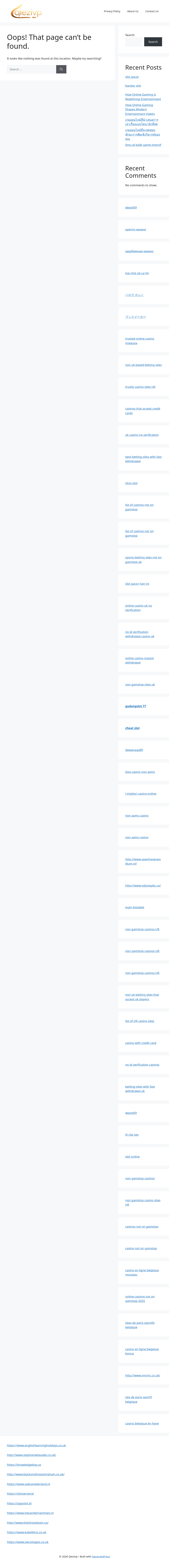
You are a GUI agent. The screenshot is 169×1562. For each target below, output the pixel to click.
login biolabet (134, 907)
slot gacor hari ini (137, 584)
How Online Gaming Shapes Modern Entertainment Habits (140, 109)
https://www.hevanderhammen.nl (30, 1513)
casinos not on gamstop (141, 1226)
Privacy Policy (112, 11)
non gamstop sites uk (140, 684)
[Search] (61, 69)
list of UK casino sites (139, 1021)
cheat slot (132, 728)
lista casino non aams (140, 772)
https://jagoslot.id (19, 1503)
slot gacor (132, 77)
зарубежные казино (139, 251)
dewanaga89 (134, 750)
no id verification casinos (142, 1065)
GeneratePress (101, 1556)
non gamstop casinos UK (142, 929)
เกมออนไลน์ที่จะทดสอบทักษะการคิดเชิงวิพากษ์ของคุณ (142, 134)
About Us (132, 11)
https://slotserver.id (20, 1493)
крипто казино (135, 229)
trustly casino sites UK (140, 387)
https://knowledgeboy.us (24, 1465)
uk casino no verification (142, 435)
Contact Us (152, 11)
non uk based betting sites (143, 365)
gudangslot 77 (135, 706)
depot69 (131, 207)
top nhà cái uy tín (137, 273)
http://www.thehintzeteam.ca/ (27, 1523)
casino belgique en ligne (142, 1423)
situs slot (131, 483)
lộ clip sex (132, 1135)
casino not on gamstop (141, 1248)
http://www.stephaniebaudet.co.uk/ (31, 1455)
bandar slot (133, 86)
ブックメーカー (135, 317)
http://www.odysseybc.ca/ (143, 885)
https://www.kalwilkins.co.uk (26, 1532)
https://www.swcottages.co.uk (28, 1542)
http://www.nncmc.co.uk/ (142, 1375)
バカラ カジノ (134, 295)
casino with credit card (140, 1043)
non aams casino (137, 815)
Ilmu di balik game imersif (143, 145)
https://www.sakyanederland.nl (28, 1484)
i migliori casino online (141, 794)
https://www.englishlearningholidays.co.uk (36, 1445)
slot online (132, 1156)
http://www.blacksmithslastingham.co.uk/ (35, 1474)
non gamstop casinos (140, 1178)
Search (130, 35)
